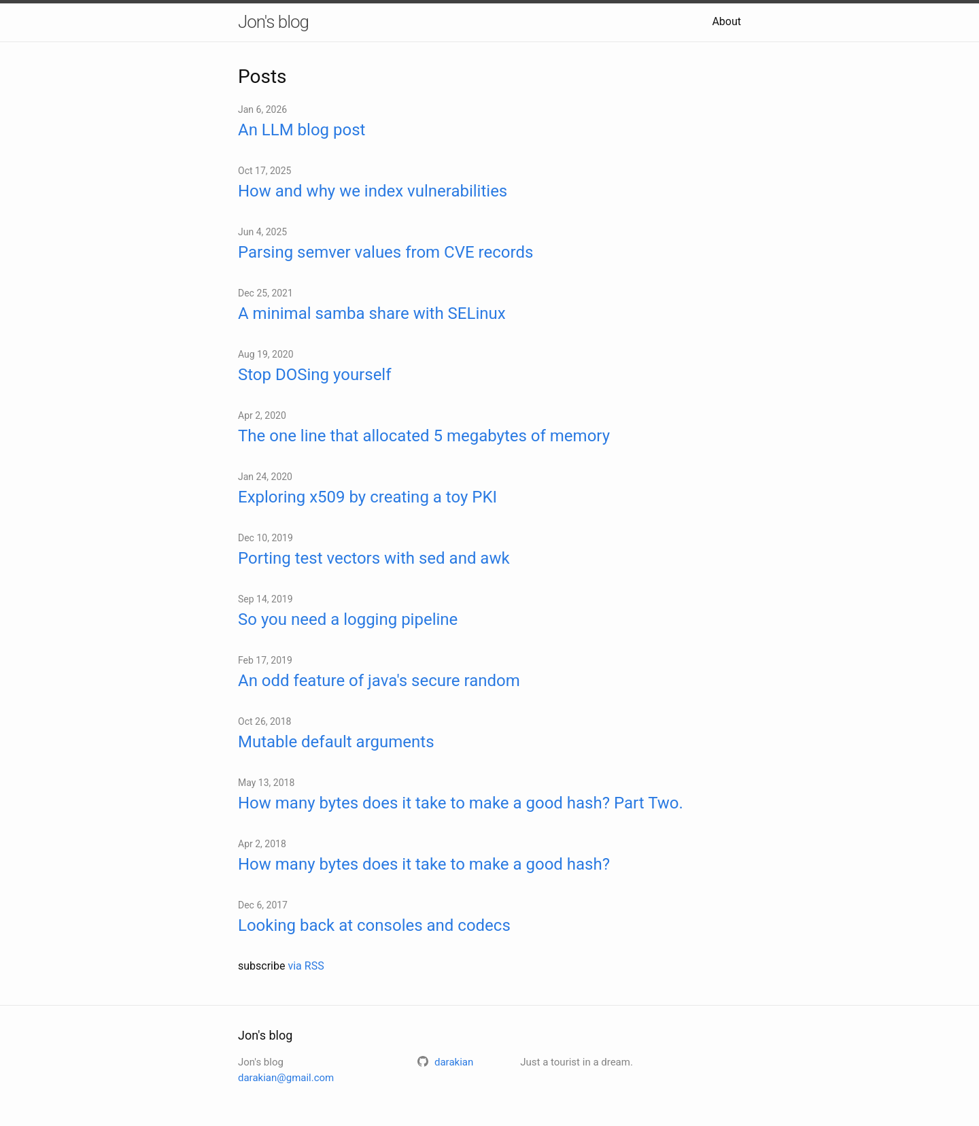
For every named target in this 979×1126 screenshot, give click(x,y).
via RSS (306, 965)
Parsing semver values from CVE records (385, 252)
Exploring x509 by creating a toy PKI (367, 497)
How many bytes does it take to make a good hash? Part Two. (460, 803)
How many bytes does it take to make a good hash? (424, 864)
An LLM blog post (301, 129)
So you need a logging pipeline (348, 619)
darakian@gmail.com (286, 1078)
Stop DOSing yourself (315, 374)
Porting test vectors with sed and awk (374, 558)
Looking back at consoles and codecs (374, 925)
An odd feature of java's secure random (379, 680)
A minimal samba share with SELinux (372, 313)
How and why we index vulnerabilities (372, 191)
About (726, 21)
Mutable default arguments (336, 741)
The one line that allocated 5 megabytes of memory (424, 435)
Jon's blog (273, 22)
